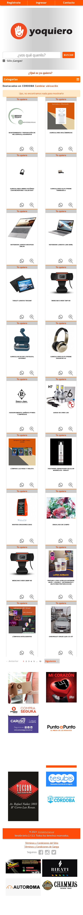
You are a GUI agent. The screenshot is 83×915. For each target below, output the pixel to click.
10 (40, 661)
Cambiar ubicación (46, 86)
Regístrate (14, 2)
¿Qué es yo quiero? (40, 73)
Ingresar (41, 2)
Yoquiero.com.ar (46, 831)
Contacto (68, 2)
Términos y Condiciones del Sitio (41, 843)
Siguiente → (52, 661)
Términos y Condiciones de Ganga (41, 846)
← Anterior (12, 661)
